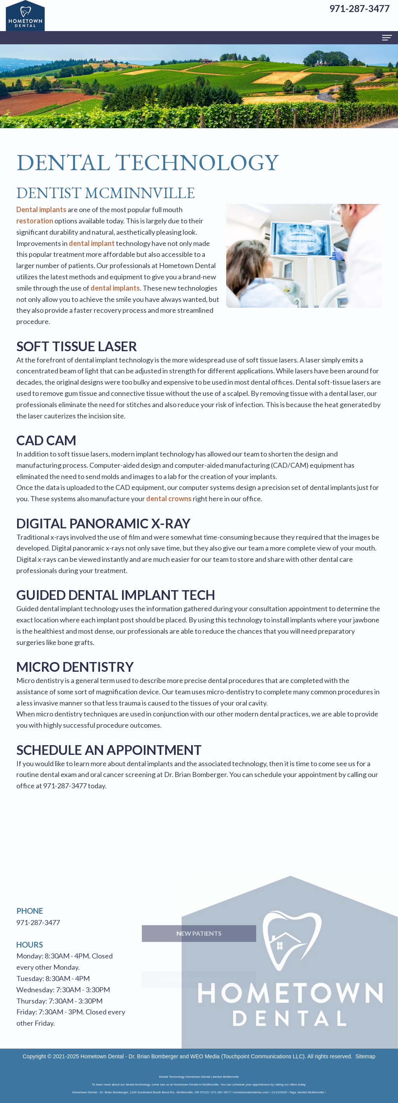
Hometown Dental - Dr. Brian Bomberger (129, 1056)
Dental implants (41, 209)
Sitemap (365, 1056)
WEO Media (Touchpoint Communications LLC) (247, 1056)
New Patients (199, 949)
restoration (34, 220)
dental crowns (169, 498)
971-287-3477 (65, 785)
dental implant (92, 243)
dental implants (115, 288)
